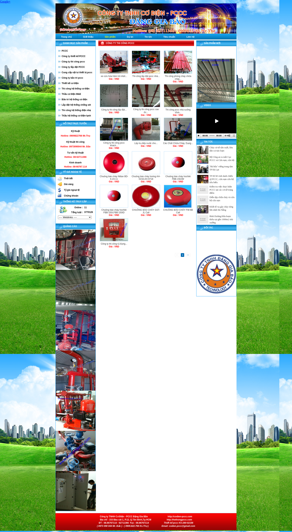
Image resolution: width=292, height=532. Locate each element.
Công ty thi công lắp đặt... (114, 109)
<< (177, 255)
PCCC (65, 51)
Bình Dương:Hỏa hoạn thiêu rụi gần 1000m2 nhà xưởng (221, 219)
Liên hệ (190, 37)
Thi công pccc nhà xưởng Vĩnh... (178, 111)
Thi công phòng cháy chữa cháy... (178, 77)
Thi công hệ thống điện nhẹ (76, 110)
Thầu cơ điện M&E (71, 94)
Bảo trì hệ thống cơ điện (74, 99)
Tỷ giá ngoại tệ (72, 190)
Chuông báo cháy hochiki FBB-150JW (178, 177)
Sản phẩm (110, 37)
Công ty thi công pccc (73, 61)
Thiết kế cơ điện (70, 83)
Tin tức (148, 37)
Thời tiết (68, 178)
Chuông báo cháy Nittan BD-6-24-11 (114, 177)
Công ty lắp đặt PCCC (73, 67)
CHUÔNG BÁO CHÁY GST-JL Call (146, 211)
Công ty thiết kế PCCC (73, 56)
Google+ (5, 1)
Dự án (130, 37)
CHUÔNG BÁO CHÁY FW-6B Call (178, 211)
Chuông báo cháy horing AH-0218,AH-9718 (146, 177)
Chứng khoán (71, 195)
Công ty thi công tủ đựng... (114, 244)
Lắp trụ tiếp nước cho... (146, 143)
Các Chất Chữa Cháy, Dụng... (178, 143)
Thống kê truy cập (75, 201)
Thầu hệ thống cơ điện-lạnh (76, 115)
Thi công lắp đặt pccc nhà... (146, 76)
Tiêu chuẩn (169, 37)
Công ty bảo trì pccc (72, 78)
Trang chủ (66, 37)
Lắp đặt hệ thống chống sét (76, 105)
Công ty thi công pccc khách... (114, 144)
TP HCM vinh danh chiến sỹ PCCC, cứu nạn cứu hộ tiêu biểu (222, 179)
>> (187, 255)
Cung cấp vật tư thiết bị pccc (77, 72)
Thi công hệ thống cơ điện (75, 88)
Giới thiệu (88, 37)
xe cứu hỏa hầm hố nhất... (114, 76)
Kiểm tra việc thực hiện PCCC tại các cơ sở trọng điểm (221, 189)
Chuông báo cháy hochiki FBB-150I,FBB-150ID (114, 211)
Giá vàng (68, 184)
